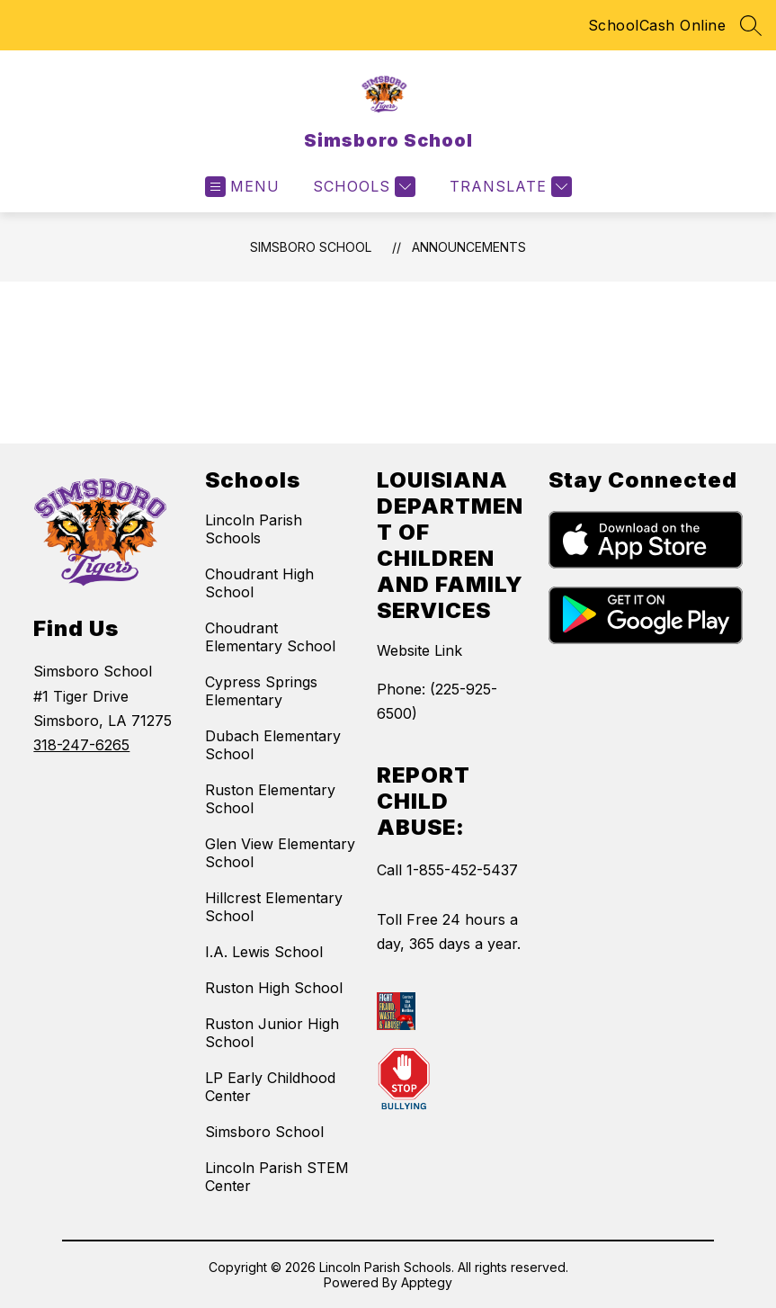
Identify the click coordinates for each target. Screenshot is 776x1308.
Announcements (469, 247)
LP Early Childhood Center (270, 1087)
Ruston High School (274, 988)
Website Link (419, 650)
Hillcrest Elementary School (274, 907)
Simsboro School (310, 247)
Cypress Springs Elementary (261, 691)
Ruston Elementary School (270, 799)
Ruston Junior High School (272, 1033)
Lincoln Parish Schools (253, 529)
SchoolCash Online (657, 25)
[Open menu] (242, 186)
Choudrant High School (259, 583)
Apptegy (426, 1282)
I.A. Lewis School (264, 952)
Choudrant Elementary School (270, 637)
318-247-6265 (81, 745)
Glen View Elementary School (280, 853)
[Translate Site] (508, 186)
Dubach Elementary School (273, 745)
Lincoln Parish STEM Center (277, 1177)
